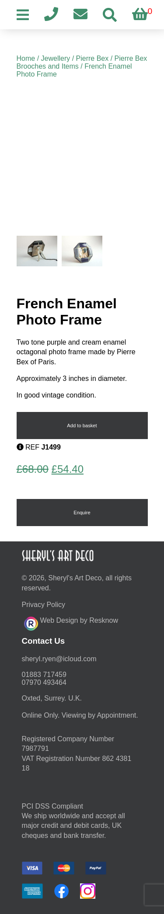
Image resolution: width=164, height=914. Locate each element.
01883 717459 (44, 674)
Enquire (82, 512)
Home (26, 58)
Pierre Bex (92, 58)
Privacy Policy (44, 604)
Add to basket (82, 425)
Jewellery (55, 58)
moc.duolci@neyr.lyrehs (59, 659)
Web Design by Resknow (71, 622)
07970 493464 (44, 682)
